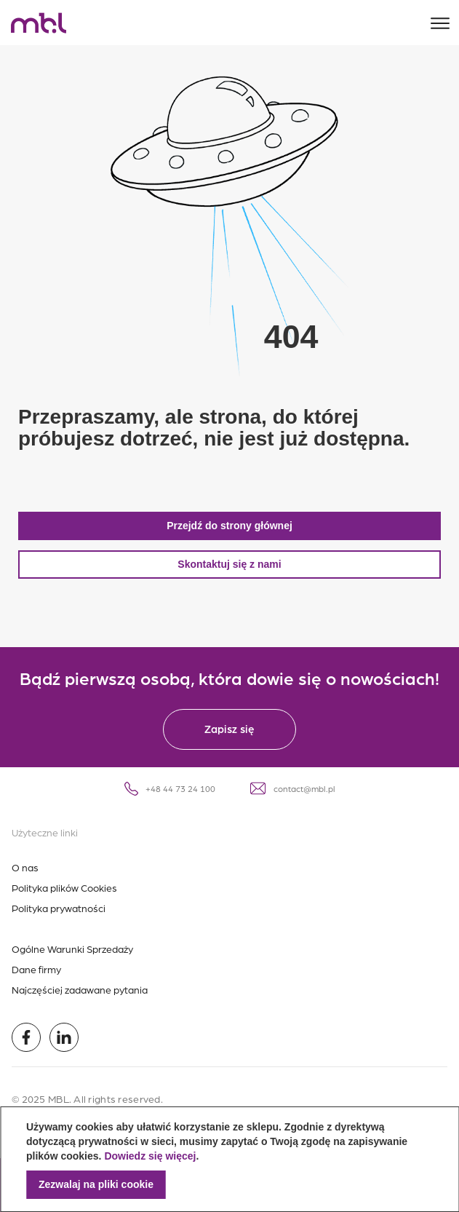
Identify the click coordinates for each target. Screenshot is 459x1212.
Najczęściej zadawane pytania (80, 989)
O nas (25, 867)
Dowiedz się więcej (150, 1156)
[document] (229, 1159)
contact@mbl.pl (292, 788)
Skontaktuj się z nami (229, 564)
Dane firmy (36, 968)
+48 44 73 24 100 (169, 789)
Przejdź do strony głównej (229, 525)
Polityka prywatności (58, 907)
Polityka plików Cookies (64, 887)
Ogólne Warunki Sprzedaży (72, 948)
